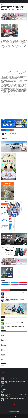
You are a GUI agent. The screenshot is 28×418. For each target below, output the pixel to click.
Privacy (13, 416)
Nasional (2, 359)
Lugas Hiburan (2, 340)
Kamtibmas (2, 334)
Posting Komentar (3, 140)
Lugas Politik (2, 356)
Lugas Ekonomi (2, 339)
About (10, 416)
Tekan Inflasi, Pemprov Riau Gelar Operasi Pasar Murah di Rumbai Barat (14, 326)
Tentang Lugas (2, 372)
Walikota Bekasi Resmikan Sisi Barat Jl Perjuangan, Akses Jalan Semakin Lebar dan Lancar (15, 296)
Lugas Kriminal (2, 346)
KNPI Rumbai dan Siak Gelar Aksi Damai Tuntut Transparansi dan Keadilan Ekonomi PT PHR (16, 382)
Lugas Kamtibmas (3, 344)
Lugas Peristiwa (3, 355)
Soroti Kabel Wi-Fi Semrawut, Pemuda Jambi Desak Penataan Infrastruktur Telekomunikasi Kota (15, 300)
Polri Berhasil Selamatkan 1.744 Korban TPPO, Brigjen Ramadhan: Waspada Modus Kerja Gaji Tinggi (16, 292)
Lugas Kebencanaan (3, 345)
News (1, 360)
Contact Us (16, 416)
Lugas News (2, 336)
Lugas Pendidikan (3, 354)
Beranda (2, 4)
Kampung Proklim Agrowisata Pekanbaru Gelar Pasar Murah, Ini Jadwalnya (14, 322)
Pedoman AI (2, 373)
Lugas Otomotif (3, 351)
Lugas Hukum (2, 341)
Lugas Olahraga (2, 350)
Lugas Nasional (2, 335)
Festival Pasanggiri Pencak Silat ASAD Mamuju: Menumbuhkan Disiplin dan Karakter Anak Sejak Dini (16, 385)
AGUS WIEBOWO (13, 133)
